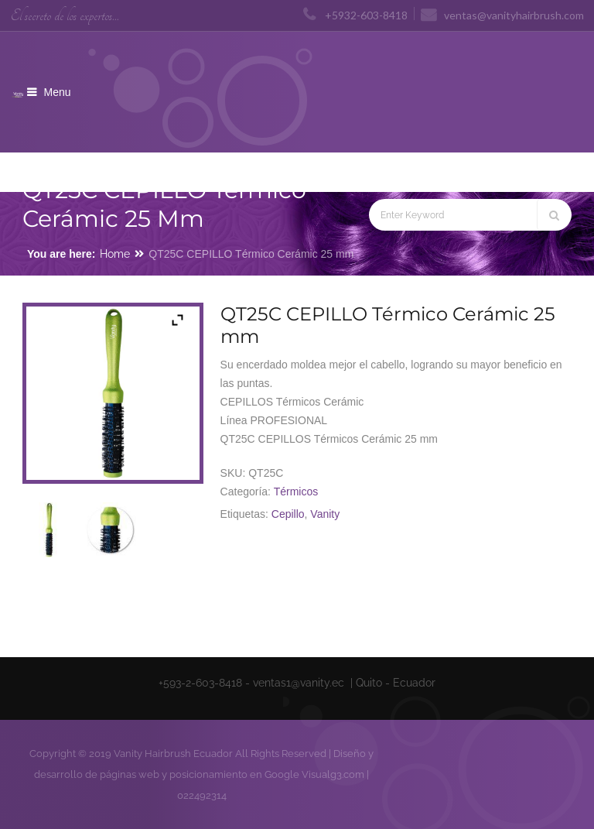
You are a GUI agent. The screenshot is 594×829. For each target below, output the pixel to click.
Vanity (325, 514)
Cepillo (288, 514)
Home (115, 254)
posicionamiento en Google (234, 774)
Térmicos (296, 491)
